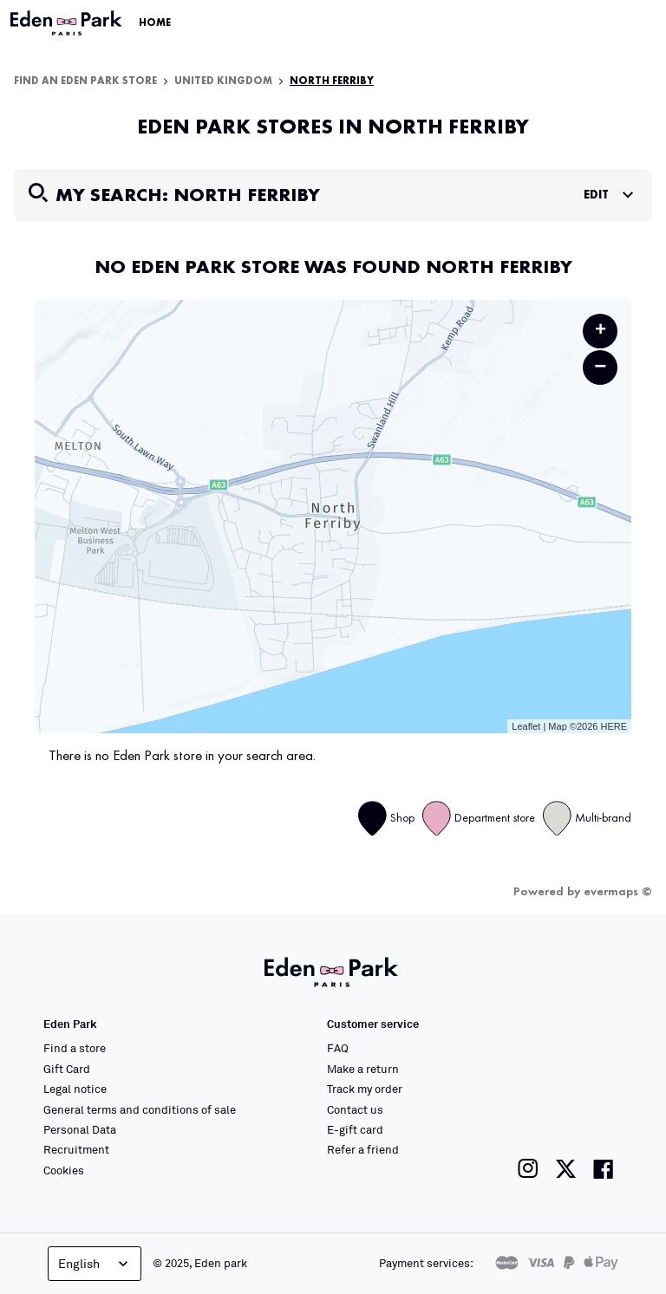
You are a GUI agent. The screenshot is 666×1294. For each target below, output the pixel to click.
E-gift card (355, 1129)
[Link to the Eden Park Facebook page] (603, 1168)
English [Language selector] (95, 1263)
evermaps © (618, 892)
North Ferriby (332, 81)
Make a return (363, 1069)
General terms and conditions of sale (139, 1109)
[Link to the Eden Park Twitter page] (566, 1168)
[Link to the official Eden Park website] (67, 23)
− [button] (600, 367)
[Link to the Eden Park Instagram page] (528, 1168)
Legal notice (75, 1089)
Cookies (63, 1170)
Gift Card (66, 1069)
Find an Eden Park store (85, 81)
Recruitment (76, 1149)
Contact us (355, 1109)
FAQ (338, 1048)
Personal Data (79, 1129)
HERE (613, 726)
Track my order (364, 1089)
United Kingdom (223, 81)
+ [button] (600, 331)
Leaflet (526, 726)
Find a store (74, 1048)
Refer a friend (363, 1149)
